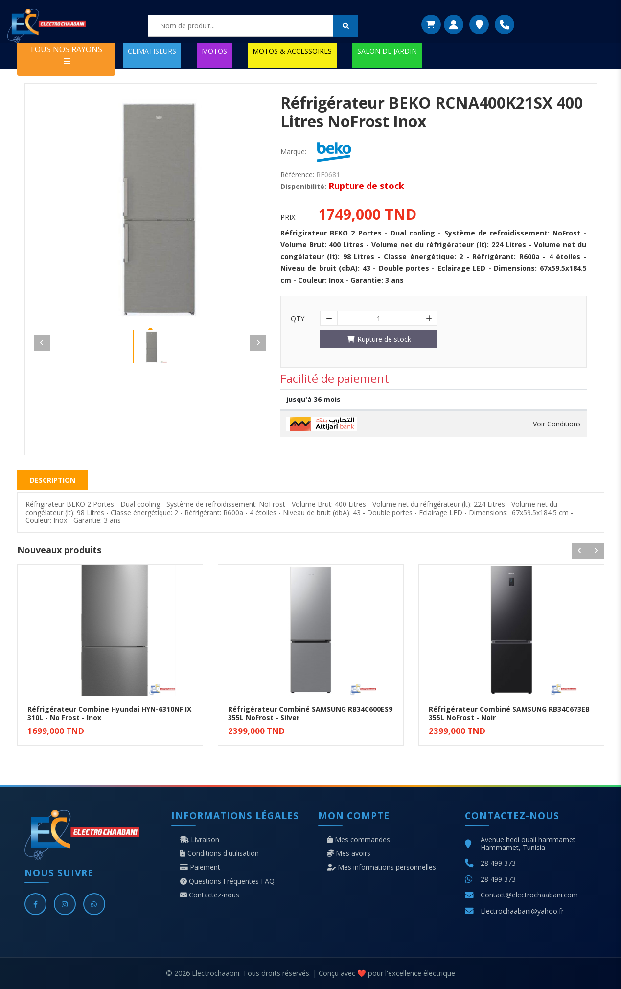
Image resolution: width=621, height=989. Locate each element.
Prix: (288, 217)
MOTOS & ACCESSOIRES (292, 51)
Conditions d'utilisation (219, 853)
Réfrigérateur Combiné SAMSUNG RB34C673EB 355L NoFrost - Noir (509, 713)
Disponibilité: (303, 186)
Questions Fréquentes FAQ (227, 881)
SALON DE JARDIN (387, 51)
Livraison (199, 840)
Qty (297, 319)
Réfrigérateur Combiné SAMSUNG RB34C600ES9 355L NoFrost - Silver (310, 713)
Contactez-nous (209, 895)
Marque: (293, 152)
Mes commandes (358, 840)
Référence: (297, 175)
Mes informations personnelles (381, 867)
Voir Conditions (557, 424)
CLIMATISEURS (152, 51)
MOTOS (214, 51)
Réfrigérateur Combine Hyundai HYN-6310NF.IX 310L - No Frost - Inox (109, 713)
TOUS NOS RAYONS (65, 54)
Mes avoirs (348, 853)
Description (52, 480)
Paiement (200, 867)
